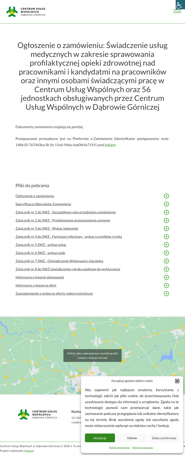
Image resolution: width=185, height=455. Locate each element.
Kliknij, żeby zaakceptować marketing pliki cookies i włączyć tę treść (92, 355)
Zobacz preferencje (164, 438)
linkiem (110, 145)
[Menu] (177, 12)
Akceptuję (99, 438)
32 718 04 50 (79, 417)
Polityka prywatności (119, 447)
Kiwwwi (29, 450)
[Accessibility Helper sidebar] (180, 4)
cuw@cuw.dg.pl (80, 422)
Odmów (132, 438)
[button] (177, 381)
